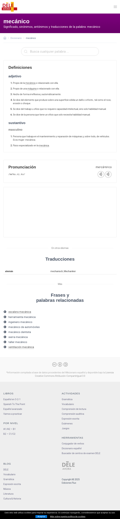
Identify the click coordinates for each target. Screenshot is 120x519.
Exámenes (67, 423)
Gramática (67, 399)
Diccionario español (72, 448)
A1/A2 (6, 429)
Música (7, 489)
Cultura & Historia (12, 498)
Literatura (8, 494)
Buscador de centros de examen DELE (81, 453)
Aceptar (41, 516)
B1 (14, 429)
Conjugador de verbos (73, 443)
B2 (4, 434)
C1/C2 (12, 434)
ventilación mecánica (21, 347)
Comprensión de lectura (74, 409)
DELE (6, 469)
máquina (32, 88)
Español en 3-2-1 (12, 399)
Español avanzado (12, 409)
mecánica (30, 83)
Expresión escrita (70, 418)
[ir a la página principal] (9, 7)
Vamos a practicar (12, 414)
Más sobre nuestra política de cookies (67, 516)
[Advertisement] (60, 212)
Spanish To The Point (14, 404)
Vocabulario (68, 404)
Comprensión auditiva (73, 414)
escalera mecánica (19, 311)
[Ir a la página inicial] (5, 38)
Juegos (65, 428)
